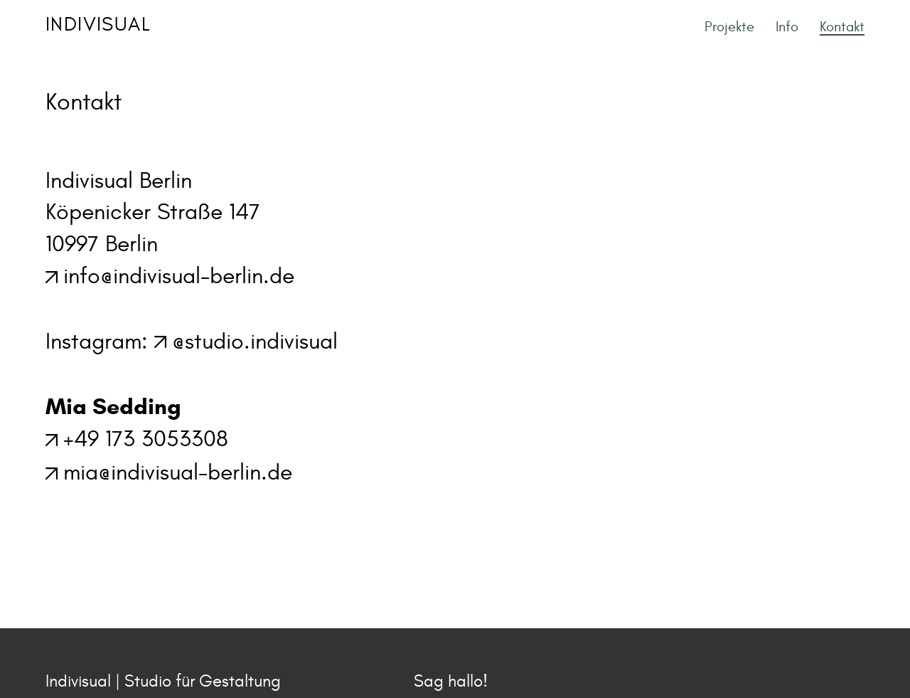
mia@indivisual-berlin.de (177, 472)
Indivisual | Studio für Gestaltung (163, 682)
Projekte (729, 26)
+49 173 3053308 (145, 439)
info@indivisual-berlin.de (178, 276)
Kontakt (842, 26)
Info (787, 26)
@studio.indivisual (255, 341)
